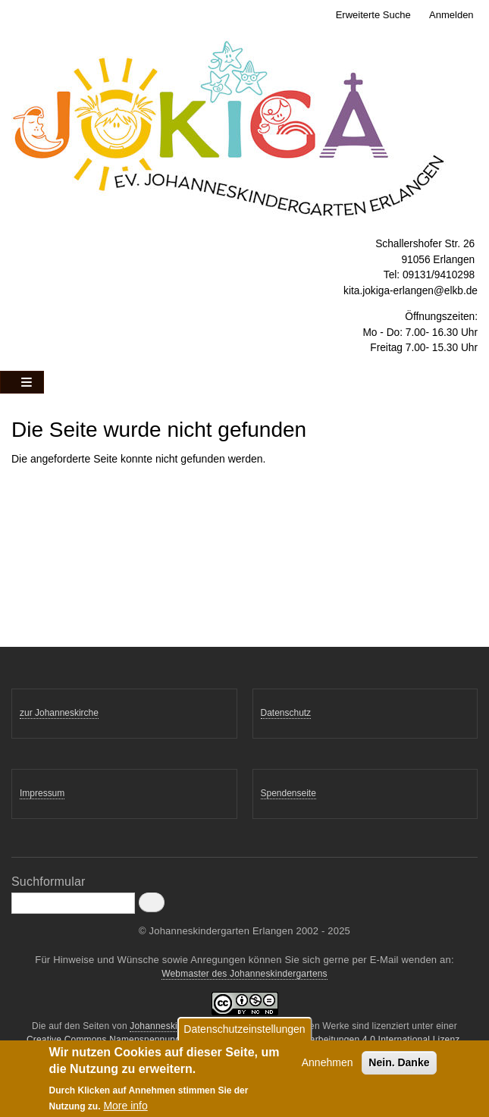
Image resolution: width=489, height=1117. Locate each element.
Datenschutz (286, 713)
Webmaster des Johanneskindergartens (244, 973)
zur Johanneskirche (59, 713)
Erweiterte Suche (373, 14)
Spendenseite (288, 793)
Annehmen (327, 1067)
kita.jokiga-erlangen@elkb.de (410, 291)
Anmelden (451, 14)
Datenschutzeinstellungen (244, 1034)
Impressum (42, 793)
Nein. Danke (398, 1067)
